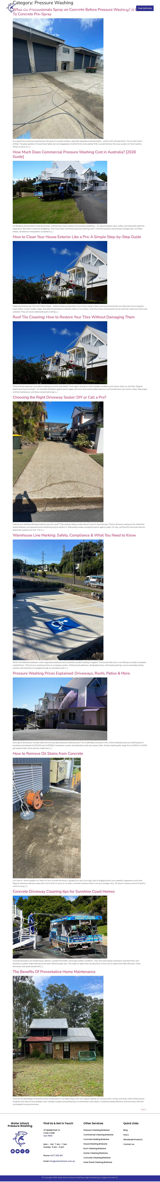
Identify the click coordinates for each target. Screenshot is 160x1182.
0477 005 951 (56, 1155)
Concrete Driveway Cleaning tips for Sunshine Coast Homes (64, 891)
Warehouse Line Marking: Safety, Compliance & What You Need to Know (74, 535)
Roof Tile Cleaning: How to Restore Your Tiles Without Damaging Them (74, 317)
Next (144, 1109)
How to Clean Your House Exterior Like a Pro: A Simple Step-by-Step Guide (77, 236)
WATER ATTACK (29, 8)
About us (54, 5)
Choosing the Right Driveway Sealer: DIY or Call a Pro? (59, 397)
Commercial (88, 5)
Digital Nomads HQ (110, 1177)
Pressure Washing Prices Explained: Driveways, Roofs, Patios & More (71, 673)
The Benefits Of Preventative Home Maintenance (54, 971)
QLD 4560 (47, 1135)
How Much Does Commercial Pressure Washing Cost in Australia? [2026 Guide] (74, 154)
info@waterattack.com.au (62, 1161)
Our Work (104, 6)
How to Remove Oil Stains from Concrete (48, 753)
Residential (70, 6)
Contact (80, 11)
